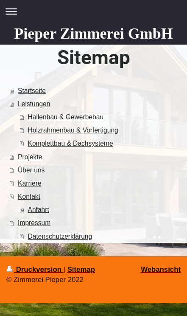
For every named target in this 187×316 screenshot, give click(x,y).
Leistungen (34, 103)
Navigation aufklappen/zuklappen (93, 11)
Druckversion (35, 269)
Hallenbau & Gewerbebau (66, 117)
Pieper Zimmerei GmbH (93, 33)
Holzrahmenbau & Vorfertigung (73, 130)
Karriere (29, 183)
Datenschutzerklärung (60, 236)
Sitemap (81, 269)
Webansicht (161, 269)
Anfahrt (38, 209)
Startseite (32, 90)
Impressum (34, 222)
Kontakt (29, 196)
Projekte (30, 157)
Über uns (31, 170)
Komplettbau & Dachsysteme (70, 143)
